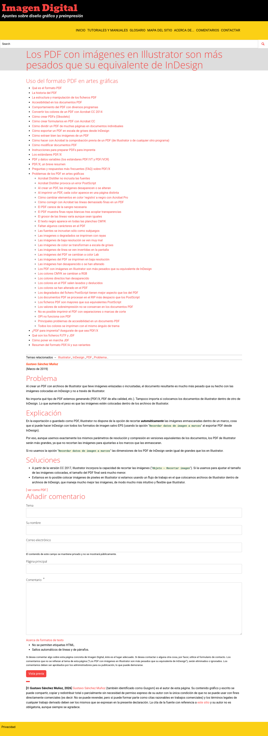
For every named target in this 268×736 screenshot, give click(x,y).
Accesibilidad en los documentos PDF (57, 102)
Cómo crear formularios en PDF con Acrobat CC (63, 121)
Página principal (36, 561)
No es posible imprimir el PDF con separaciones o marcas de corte (82, 311)
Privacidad (8, 727)
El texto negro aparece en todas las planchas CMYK (72, 221)
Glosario (138, 30)
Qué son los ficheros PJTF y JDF (53, 335)
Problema (100, 357)
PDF (89, 357)
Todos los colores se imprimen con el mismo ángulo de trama (78, 326)
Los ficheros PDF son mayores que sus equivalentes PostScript (79, 302)
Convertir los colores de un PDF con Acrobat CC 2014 (67, 112)
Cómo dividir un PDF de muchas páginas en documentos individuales (77, 126)
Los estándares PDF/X (47, 154)
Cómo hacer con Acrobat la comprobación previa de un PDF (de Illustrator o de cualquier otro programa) (100, 140)
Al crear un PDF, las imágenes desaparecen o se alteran (74, 188)
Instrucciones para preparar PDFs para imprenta (63, 150)
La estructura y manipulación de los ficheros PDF (64, 97)
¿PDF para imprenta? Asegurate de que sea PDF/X (65, 330)
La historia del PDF (44, 93)
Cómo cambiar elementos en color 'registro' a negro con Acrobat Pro (83, 197)
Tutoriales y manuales (107, 30)
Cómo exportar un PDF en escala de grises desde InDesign (70, 131)
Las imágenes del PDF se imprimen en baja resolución (73, 259)
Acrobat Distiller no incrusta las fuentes (64, 178)
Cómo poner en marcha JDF (50, 340)
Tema (29, 505)
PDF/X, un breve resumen (49, 164)
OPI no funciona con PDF (54, 316)
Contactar (230, 30)
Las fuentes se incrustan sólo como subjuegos (69, 231)
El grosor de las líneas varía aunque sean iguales (70, 216)
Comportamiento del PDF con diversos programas (65, 107)
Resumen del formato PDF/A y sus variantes (61, 345)
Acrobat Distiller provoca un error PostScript (67, 183)
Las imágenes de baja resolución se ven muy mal (70, 240)
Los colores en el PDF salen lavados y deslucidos (70, 283)
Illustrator (64, 357)
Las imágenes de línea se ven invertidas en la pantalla (73, 250)
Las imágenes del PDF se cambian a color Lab (68, 254)
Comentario (34, 580)
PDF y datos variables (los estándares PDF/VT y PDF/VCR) (70, 159)
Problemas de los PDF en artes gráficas (58, 173)
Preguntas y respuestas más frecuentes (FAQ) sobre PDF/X (71, 169)
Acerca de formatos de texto (45, 640)
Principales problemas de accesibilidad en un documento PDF (79, 321)
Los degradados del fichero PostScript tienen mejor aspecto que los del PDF (88, 292)
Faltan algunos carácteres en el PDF (61, 226)
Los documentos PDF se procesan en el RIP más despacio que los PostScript (89, 297)
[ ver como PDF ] (37, 490)
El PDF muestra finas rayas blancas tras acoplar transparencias (79, 212)
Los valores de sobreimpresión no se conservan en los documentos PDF (85, 307)
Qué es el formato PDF (47, 88)
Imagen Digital (39, 8)
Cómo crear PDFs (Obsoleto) (51, 116)
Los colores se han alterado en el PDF (63, 288)
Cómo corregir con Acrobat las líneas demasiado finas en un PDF (81, 202)
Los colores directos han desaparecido (63, 278)
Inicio (80, 30)
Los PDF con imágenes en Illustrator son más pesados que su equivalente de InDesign (95, 269)
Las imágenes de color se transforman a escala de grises (75, 245)
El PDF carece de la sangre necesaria (62, 207)
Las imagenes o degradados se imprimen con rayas (72, 235)
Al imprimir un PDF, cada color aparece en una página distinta (78, 192)
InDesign (78, 357)
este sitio (203, 702)
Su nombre (33, 523)
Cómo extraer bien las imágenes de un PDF (60, 135)
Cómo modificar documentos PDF (54, 145)
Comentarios (207, 30)
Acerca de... (184, 30)
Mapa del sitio (159, 30)
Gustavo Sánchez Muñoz (42, 364)
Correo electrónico (38, 540)
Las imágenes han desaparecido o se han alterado (71, 264)
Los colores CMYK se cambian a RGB (62, 273)
